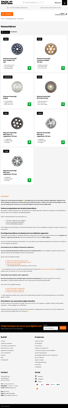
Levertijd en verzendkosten (8, 345)
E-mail (46, 325)
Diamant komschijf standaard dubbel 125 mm (19, 262)
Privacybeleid (4, 360)
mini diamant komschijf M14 (48, 269)
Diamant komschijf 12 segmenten (16, 288)
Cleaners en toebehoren (41, 348)
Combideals (38, 367)
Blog (2, 357)
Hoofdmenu (7, 14)
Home (2, 18)
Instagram (39, 379)
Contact (3, 341)
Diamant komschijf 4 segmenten (15, 290)
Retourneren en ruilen (7, 348)
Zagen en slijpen (39, 360)
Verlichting (38, 364)
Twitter (38, 381)
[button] (29, 68)
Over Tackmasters (6, 352)
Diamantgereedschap (11, 18)
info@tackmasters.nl (10, 387)
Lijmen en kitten (39, 341)
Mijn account (58, 2)
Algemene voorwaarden (7, 350)
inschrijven (63, 327)
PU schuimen (38, 345)
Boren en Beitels (39, 357)
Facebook (39, 376)
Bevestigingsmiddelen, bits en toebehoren (46, 355)
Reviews (3, 355)
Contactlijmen (38, 343)
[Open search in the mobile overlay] (33, 2)
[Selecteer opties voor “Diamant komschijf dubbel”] (29, 104)
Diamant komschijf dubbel (14, 264)
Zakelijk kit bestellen (6, 343)
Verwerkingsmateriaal (41, 352)
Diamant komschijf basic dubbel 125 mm (17, 260)
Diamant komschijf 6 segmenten (15, 291)
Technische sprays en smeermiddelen (45, 350)
